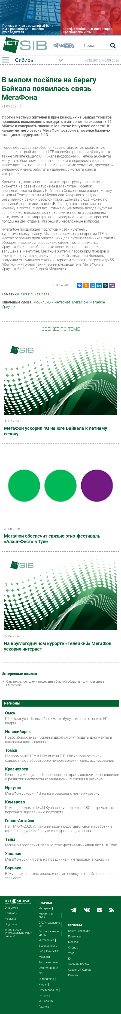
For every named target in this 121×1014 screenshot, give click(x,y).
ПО (40, 973)
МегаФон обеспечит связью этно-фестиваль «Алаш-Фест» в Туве (52, 538)
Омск (10, 713)
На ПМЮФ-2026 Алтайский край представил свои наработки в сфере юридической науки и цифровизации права (58, 828)
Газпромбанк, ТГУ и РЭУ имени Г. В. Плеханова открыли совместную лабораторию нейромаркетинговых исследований (59, 758)
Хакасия (13, 853)
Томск (11, 750)
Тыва (10, 839)
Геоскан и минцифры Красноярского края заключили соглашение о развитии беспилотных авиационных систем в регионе (62, 777)
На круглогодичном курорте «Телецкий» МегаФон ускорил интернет (57, 646)
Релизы (73, 975)
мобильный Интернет (51, 302)
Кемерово (15, 802)
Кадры (43, 984)
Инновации (46, 1001)
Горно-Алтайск (19, 820)
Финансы (45, 995)
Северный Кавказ (79, 969)
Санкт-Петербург (79, 931)
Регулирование (48, 990)
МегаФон (80, 302)
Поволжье (74, 936)
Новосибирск (18, 731)
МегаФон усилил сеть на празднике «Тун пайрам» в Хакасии (57, 859)
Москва (73, 942)
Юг (70, 958)
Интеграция (46, 940)
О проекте (11, 907)
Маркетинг (46, 956)
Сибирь (73, 947)
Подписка (11, 924)
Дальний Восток (78, 964)
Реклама (10, 918)
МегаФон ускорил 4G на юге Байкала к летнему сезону (55, 431)
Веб (41, 951)
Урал (71, 953)
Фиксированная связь (49, 933)
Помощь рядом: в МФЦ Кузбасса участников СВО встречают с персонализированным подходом (59, 810)
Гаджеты (44, 1006)
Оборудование (48, 967)
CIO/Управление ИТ (49, 924)
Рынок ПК (52, 951)
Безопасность (48, 945)
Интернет (45, 908)
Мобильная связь (36, 294)
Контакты (11, 913)
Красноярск (16, 769)
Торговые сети (48, 962)
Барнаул (13, 868)
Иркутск (13, 787)
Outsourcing (46, 979)
